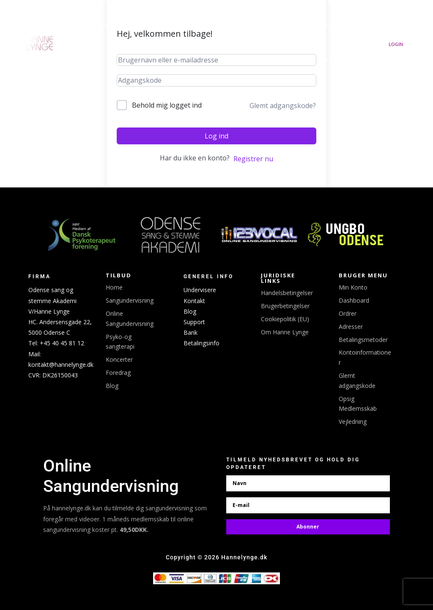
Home (114, 287)
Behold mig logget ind (167, 105)
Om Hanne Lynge (343, 60)
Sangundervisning (333, 25)
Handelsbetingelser (287, 293)
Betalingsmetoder (363, 340)
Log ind (216, 136)
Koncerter (205, 25)
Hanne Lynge (121, 25)
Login (396, 44)
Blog (112, 386)
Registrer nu (253, 158)
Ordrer (347, 313)
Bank (190, 332)
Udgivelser (166, 25)
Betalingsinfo (201, 343)
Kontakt (194, 301)
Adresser (351, 327)
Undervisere (200, 290)
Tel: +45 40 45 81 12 (56, 343)
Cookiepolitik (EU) (285, 319)
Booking (242, 25)
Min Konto (353, 287)
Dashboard (354, 300)
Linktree (284, 25)
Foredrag (118, 373)
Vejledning (353, 422)
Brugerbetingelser (285, 306)
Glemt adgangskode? (282, 105)
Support (194, 322)
